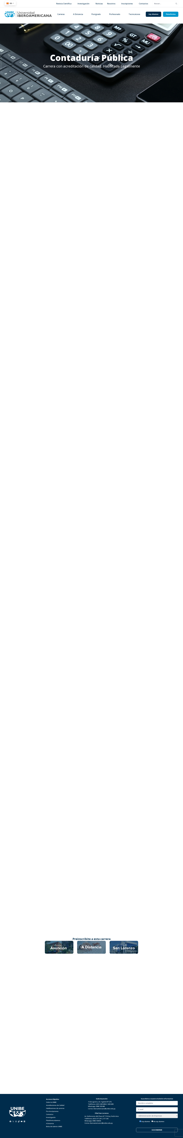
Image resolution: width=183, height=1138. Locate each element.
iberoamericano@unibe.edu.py (104, 1109)
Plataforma (171, 14)
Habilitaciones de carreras (55, 1108)
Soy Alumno (153, 14)
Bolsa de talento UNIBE (54, 1126)
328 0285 (110, 1104)
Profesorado (114, 14)
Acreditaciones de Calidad (55, 1105)
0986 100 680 (100, 1106)
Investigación (51, 1117)
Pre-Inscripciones (52, 1111)
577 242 (105, 1118)
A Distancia (78, 14)
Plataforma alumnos (53, 1120)
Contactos (49, 1114)
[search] (163, 3)
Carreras (61, 14)
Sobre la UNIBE (51, 1102)
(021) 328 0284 (101, 1104)
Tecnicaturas (134, 14)
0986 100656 (96, 1121)
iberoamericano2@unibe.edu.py (101, 1123)
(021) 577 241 (97, 1118)
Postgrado (96, 14)
